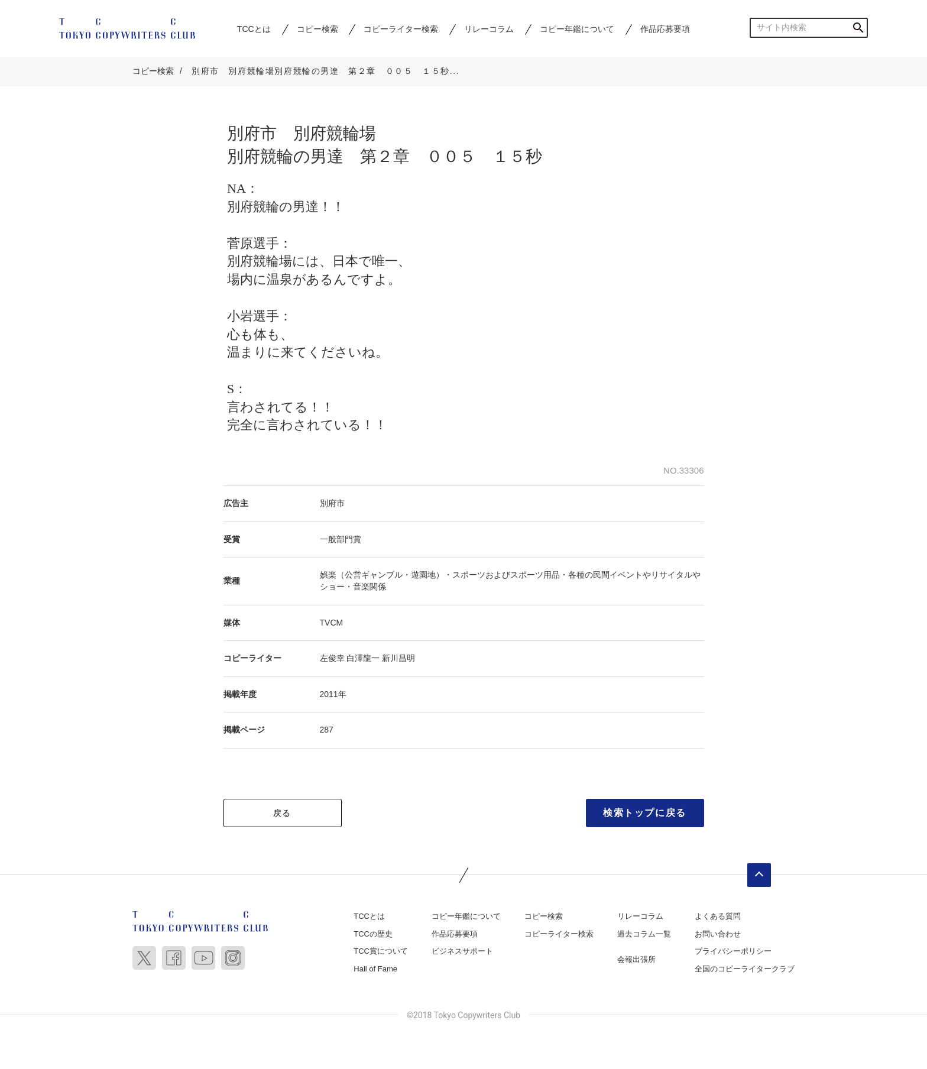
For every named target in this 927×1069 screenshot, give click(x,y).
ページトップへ (759, 875)
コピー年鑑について (577, 29)
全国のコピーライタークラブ (745, 968)
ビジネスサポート (462, 951)
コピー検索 (317, 29)
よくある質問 (718, 916)
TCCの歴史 (373, 933)
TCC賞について (381, 951)
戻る (282, 813)
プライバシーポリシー (733, 951)
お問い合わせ (718, 933)
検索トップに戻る (644, 813)
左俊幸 (332, 658)
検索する (858, 27)
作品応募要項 (665, 29)
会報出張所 (636, 959)
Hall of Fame (375, 968)
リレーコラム (489, 29)
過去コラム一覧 (644, 933)
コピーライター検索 (401, 29)
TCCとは (254, 29)
